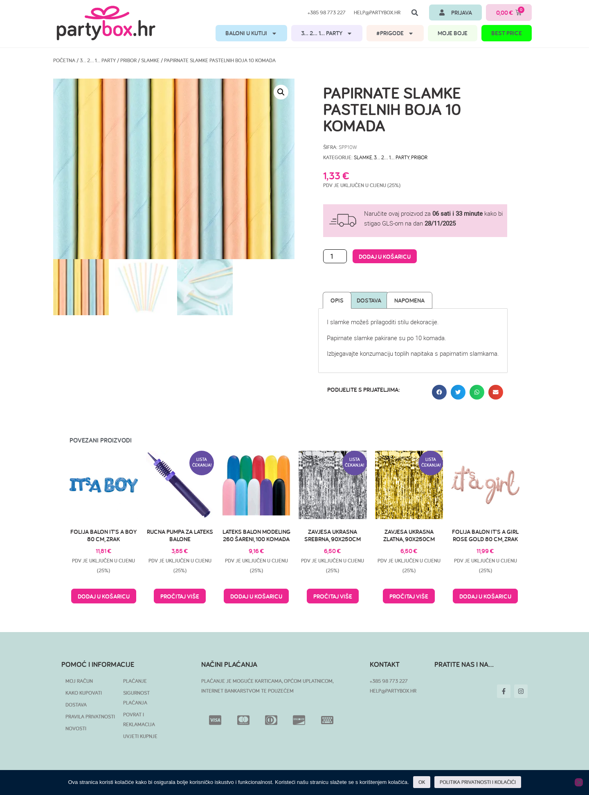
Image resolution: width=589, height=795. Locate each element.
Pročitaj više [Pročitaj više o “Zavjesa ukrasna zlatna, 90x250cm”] (408, 596)
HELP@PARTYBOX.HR (393, 690)
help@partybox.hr (377, 12)
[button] (415, 13)
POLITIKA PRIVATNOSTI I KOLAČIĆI (478, 782)
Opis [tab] (337, 300)
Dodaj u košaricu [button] (104, 596)
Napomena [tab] (409, 300)
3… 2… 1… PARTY (327, 33)
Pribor (128, 60)
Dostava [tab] (369, 300)
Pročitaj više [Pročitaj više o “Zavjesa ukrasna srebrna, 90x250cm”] (332, 596)
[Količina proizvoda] (335, 256)
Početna (64, 60)
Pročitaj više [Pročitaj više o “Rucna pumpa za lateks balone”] (179, 596)
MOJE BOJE (453, 33)
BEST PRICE (506, 33)
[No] (579, 782)
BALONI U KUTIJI (251, 33)
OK (421, 782)
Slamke (150, 60)
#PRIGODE (395, 33)
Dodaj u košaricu (385, 256)
